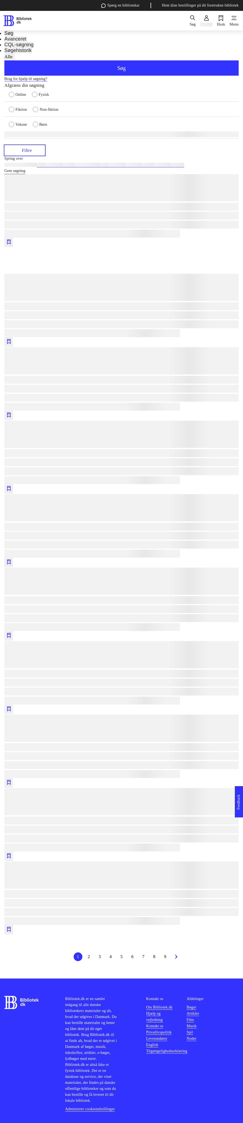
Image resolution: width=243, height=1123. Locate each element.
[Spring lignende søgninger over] (121, 159)
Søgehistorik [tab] (18, 50)
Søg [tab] (8, 33)
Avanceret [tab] (15, 39)
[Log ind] (206, 20)
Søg (121, 68)
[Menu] (234, 20)
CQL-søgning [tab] (19, 44)
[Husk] (221, 20)
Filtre (24, 150)
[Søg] (193, 20)
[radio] (20, 94)
